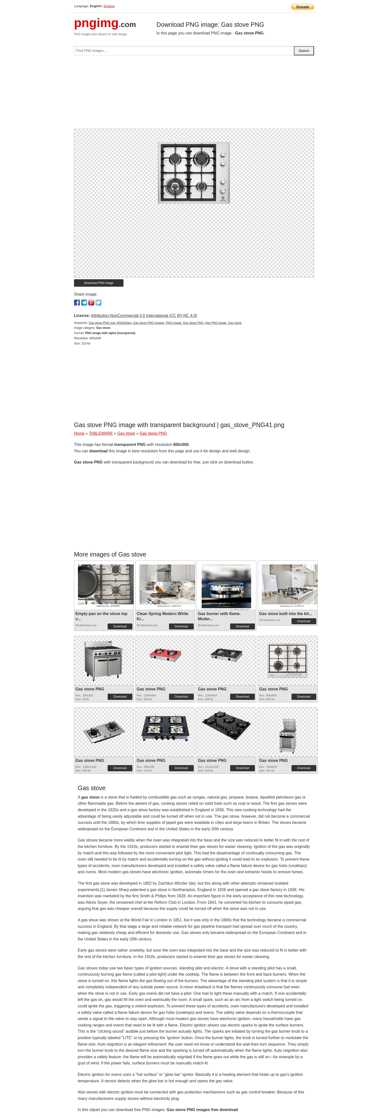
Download (119, 626)
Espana (109, 6)
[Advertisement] (194, 94)
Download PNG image (99, 283)
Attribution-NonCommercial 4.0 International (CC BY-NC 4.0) (144, 315)
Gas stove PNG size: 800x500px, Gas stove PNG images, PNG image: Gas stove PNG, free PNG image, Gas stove (165, 323)
